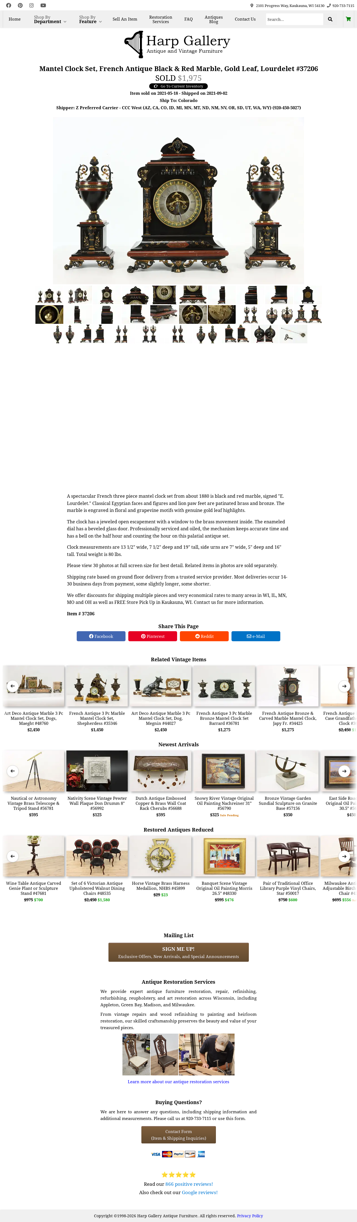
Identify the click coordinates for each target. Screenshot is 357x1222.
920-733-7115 (343, 5)
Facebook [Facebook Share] (101, 636)
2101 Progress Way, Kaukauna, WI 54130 (290, 5)
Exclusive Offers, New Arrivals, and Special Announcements (178, 952)
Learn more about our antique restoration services (178, 1081)
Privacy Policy (250, 1215)
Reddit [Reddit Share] (204, 636)
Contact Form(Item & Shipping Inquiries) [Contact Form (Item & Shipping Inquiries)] (178, 1135)
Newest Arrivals (178, 744)
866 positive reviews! (189, 1184)
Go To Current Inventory (178, 86)
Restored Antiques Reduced (179, 829)
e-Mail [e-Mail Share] (256, 636)
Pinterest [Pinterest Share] (153, 636)
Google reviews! (200, 1192)
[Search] (295, 19)
